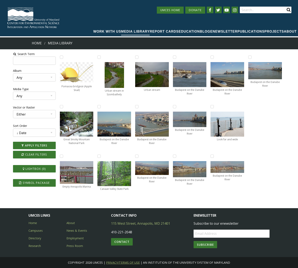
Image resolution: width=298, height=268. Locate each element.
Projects (274, 31)
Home (37, 43)
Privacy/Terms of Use (123, 262)
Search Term (13, 54)
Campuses (35, 231)
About (290, 31)
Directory (34, 238)
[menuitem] (107, 31)
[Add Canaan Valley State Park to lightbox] (95, 156)
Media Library (135, 31)
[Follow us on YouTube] (226, 10)
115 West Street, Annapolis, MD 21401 (140, 223)
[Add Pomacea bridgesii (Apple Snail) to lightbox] (54, 57)
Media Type (10, 89)
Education (189, 31)
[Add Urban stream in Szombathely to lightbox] (95, 57)
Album (7, 71)
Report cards (164, 31)
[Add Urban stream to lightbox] (135, 57)
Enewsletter (224, 31)
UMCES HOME (170, 10)
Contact (121, 242)
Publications (251, 31)
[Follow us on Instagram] (235, 10)
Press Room (74, 246)
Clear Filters (25, 154)
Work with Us (107, 31)
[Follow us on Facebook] (210, 10)
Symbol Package (25, 183)
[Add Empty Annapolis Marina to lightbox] (54, 156)
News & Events (76, 231)
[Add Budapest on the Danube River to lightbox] (95, 106)
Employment (75, 238)
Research (34, 246)
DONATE (195, 10)
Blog (205, 31)
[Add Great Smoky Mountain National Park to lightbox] (54, 106)
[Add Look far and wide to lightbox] (217, 106)
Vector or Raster (14, 107)
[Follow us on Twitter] (218, 10)
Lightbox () (25, 169)
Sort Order (10, 126)
